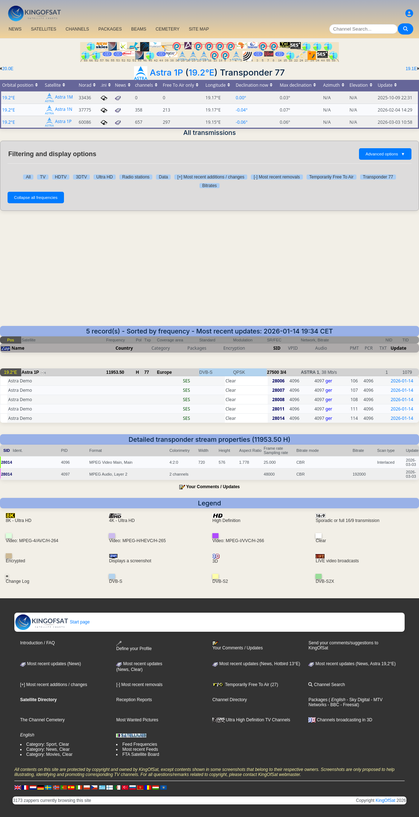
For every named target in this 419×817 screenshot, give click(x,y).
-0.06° (242, 122)
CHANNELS (77, 29)
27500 (273, 372)
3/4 (283, 372)
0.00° (241, 98)
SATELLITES (43, 29)
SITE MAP (199, 29)
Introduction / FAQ (37, 642)
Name (17, 348)
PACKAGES (110, 29)
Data (163, 177)
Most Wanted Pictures (137, 719)
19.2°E (202, 72)
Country (124, 348)
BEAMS (138, 29)
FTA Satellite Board (140, 754)
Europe (164, 372)
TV (42, 177)
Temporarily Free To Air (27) (245, 684)
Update (398, 348)
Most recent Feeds (140, 749)
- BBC (332, 704)
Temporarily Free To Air (331, 177)
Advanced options (385, 154)
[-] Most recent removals (277, 177)
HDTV (61, 177)
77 (146, 372)
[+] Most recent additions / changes (210, 177)
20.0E (7, 68)
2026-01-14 (402, 381)
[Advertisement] (209, 272)
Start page (52, 622)
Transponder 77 (378, 177)
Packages (317, 699)
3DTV (81, 177)
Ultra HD (104, 177)
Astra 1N (63, 109)
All (28, 177)
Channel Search (326, 684)
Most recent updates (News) (50, 663)
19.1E (411, 68)
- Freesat (348, 704)
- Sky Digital (357, 699)
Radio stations (135, 177)
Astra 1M (64, 97)
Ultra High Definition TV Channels (251, 719)
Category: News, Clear (48, 749)
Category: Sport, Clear (47, 744)
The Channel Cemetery (42, 719)
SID (276, 348)
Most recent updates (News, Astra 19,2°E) (352, 663)
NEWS (15, 29)
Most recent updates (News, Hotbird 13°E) (256, 663)
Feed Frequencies (139, 744)
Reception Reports (134, 699)
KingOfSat (385, 800)
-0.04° (242, 110)
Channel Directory (229, 699)
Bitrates (209, 185)
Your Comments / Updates (213, 486)
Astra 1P (166, 72)
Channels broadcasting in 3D (340, 719)
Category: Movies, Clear (49, 754)
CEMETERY (167, 29)
